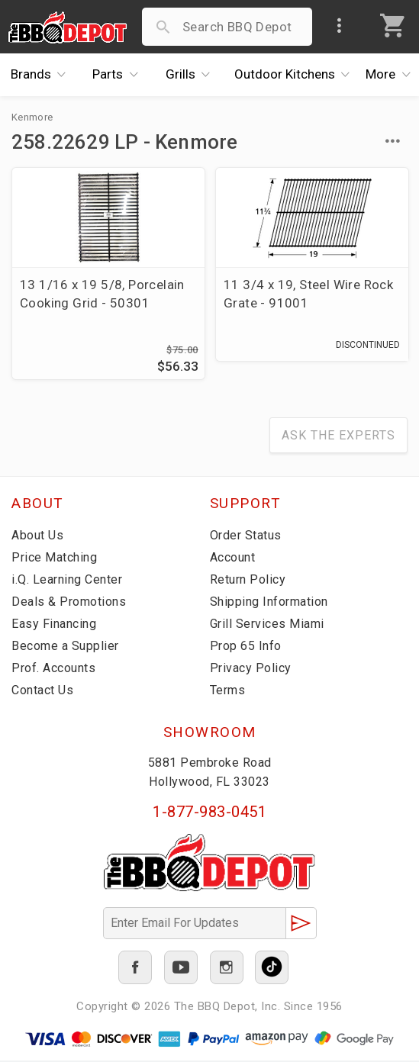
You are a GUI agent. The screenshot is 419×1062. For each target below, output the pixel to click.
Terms (228, 691)
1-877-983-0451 (209, 813)
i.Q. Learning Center (66, 581)
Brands (42, 74)
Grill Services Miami (267, 625)
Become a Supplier (65, 647)
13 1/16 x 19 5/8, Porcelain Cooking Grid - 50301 (102, 294)
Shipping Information (269, 603)
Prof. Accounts (53, 669)
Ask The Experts (338, 437)
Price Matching (54, 559)
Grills (192, 74)
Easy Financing (53, 625)
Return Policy (248, 581)
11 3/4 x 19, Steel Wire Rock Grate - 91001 (308, 294)
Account (233, 559)
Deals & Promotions (68, 603)
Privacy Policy (251, 669)
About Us (37, 536)
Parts (119, 74)
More (392, 74)
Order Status (246, 536)
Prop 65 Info (246, 647)
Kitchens (296, 74)
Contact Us (42, 691)
